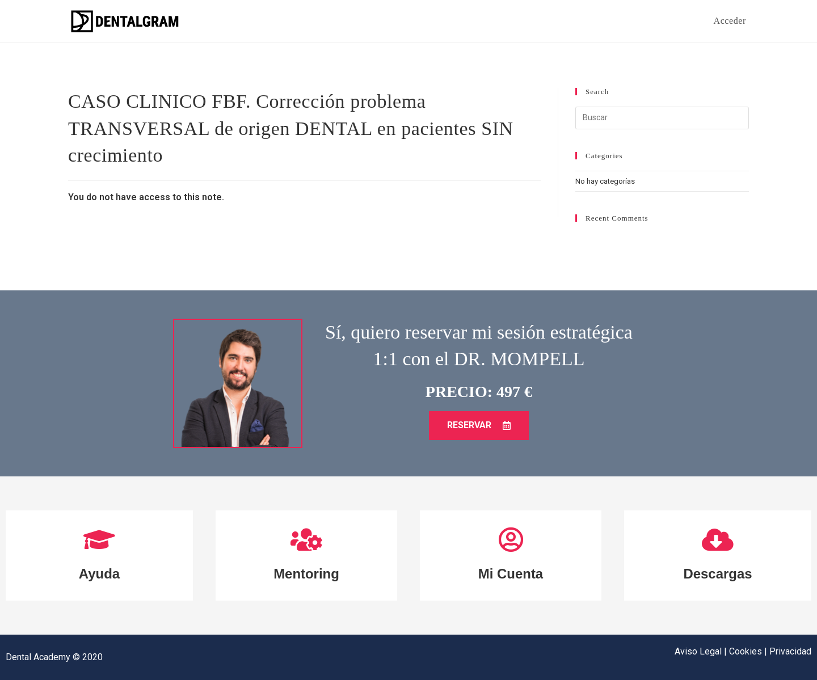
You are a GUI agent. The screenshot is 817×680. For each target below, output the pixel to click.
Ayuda (99, 573)
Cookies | (749, 651)
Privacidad (790, 651)
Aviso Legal (699, 651)
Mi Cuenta (510, 573)
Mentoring (306, 573)
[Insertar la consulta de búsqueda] (662, 118)
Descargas (717, 573)
